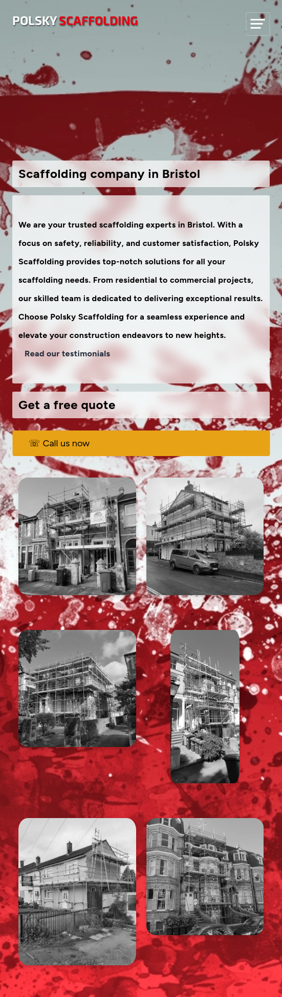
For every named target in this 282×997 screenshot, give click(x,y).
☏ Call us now (59, 443)
